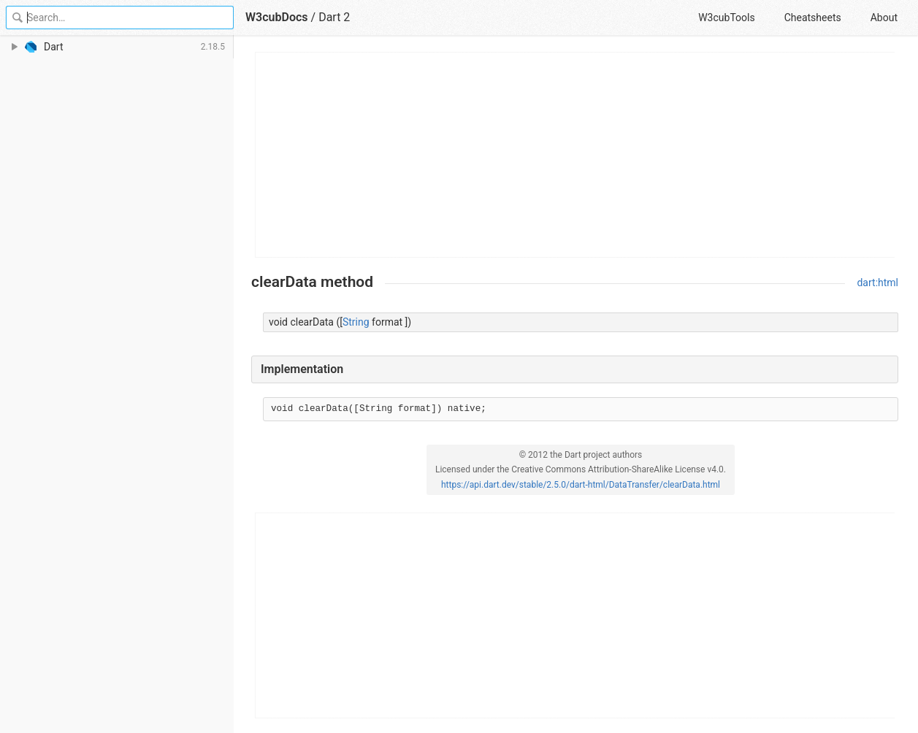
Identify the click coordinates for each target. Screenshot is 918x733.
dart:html (877, 282)
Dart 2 (334, 17)
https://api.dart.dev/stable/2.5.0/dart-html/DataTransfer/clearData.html (580, 485)
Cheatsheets (812, 17)
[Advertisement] (575, 155)
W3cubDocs (276, 17)
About (884, 17)
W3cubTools (726, 17)
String (356, 322)
